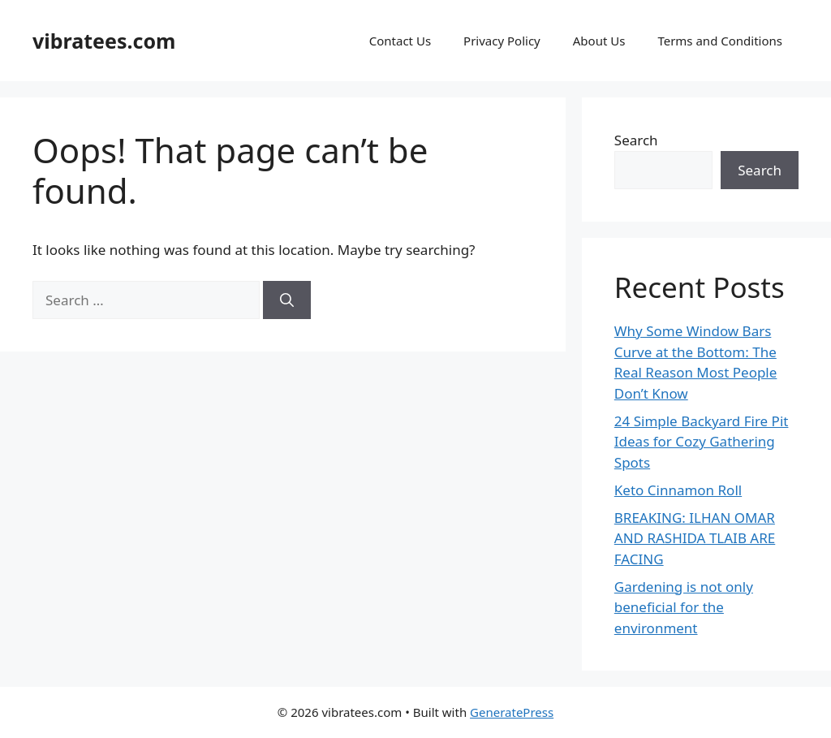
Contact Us (400, 40)
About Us (599, 40)
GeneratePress (511, 712)
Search (636, 140)
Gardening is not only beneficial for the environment (683, 607)
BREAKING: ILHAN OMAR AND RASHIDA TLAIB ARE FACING (694, 538)
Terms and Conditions (719, 40)
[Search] (287, 300)
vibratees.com (103, 40)
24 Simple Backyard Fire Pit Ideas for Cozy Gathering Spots (701, 442)
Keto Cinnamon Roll (678, 490)
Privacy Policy (501, 40)
